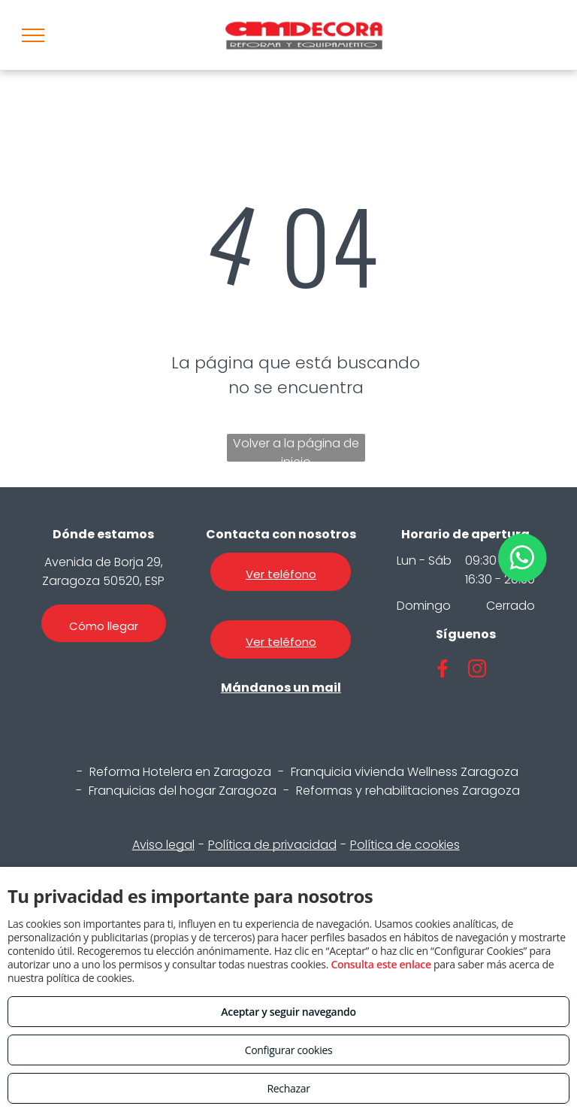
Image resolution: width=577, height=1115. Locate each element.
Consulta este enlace (380, 964)
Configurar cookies (289, 1050)
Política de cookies (405, 844)
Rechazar (288, 1088)
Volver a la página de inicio (296, 448)
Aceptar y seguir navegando (288, 1011)
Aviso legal (163, 844)
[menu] (33, 35)
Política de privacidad (272, 844)
